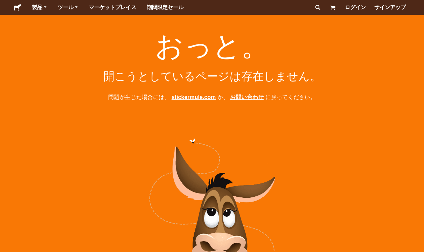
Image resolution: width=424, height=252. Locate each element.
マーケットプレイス (112, 7)
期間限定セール (165, 7)
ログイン (355, 7)
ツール (68, 7)
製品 (39, 7)
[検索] (317, 7)
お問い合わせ (247, 97)
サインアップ (390, 7)
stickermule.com (194, 97)
